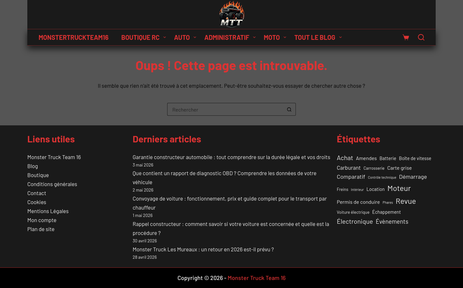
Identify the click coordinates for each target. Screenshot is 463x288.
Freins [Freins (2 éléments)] (343, 189)
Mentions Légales (47, 211)
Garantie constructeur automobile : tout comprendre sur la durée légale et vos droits (232, 157)
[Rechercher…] (225, 109)
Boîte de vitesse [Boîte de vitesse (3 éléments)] (415, 158)
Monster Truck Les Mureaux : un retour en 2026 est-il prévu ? (203, 249)
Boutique (38, 175)
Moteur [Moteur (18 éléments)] (399, 188)
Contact (36, 193)
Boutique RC (144, 37)
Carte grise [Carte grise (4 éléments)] (399, 168)
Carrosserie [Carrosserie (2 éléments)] (374, 168)
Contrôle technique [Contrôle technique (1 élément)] (382, 177)
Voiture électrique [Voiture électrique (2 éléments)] (353, 212)
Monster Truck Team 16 (54, 157)
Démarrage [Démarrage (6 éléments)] (413, 176)
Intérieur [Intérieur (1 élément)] (357, 189)
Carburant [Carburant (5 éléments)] (349, 167)
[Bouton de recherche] (289, 109)
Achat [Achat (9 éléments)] (345, 157)
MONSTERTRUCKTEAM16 (73, 37)
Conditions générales (52, 184)
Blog (32, 166)
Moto (276, 37)
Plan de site (40, 229)
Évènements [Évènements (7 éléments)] (392, 221)
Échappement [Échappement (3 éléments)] (386, 212)
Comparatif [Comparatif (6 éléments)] (351, 176)
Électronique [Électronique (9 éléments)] (355, 221)
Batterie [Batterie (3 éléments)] (387, 158)
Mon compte (41, 220)
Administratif (231, 37)
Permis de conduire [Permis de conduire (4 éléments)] (358, 202)
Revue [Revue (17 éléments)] (406, 200)
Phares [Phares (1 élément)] (388, 202)
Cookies (36, 202)
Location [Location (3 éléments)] (376, 189)
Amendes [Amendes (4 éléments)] (366, 158)
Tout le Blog (319, 37)
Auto (186, 37)
